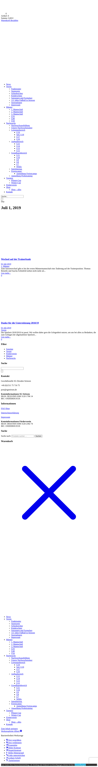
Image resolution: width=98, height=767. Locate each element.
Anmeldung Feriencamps (26, 173)
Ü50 (13, 121)
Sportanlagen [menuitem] (16, 635)
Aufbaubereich (17, 141)
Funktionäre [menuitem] (16, 621)
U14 (18, 146)
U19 (18, 132)
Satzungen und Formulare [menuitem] (21, 630)
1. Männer (5, 266)
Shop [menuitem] (8, 720)
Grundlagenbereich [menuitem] (19, 685)
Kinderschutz (16, 96)
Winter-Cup (16, 183)
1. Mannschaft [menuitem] (17, 642)
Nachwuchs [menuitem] (11, 656)
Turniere (9, 178)
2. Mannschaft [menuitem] (17, 644)
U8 (17, 162)
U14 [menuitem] (18, 678)
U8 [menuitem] (17, 694)
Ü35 (13, 116)
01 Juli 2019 (6, 264)
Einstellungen (80, 765)
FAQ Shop (5, 408)
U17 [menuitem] (18, 669)
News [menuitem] (8, 617)
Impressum (15, 105)
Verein (8, 86)
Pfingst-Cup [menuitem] (16, 713)
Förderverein (11, 185)
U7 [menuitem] (17, 697)
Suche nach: (6, 436)
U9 (17, 160)
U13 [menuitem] (18, 681)
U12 (18, 151)
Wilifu (19, 167)
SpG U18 (20, 135)
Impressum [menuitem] (15, 637)
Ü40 (13, 119)
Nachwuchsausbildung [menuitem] (20, 658)
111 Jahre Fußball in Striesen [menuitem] (23, 633)
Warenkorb (6, 20)
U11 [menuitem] (18, 688)
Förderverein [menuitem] (11, 717)
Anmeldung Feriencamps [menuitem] (26, 706)
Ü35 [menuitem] (13, 649)
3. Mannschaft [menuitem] (17, 646)
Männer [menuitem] (9, 640)
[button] (11, 731)
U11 (18, 155)
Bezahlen (14, 20)
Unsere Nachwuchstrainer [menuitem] (21, 660)
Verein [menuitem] (8, 619)
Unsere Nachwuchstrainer (21, 128)
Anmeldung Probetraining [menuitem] (22, 708)
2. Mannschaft (17, 112)
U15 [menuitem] (18, 676)
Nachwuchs (11, 123)
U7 (17, 164)
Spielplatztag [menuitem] (16, 701)
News (8, 84)
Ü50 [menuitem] (13, 653)
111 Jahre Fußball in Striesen (23, 100)
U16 (18, 139)
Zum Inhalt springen (9, 729)
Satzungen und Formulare (21, 98)
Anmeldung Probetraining (22, 176)
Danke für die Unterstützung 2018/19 (20, 323)
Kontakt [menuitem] (9, 724)
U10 (18, 157)
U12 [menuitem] (18, 683)
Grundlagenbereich (19, 153)
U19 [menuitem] (18, 665)
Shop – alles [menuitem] (16, 722)
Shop (8, 187)
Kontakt (9, 192)
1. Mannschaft (17, 109)
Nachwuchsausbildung (20, 125)
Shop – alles (16, 190)
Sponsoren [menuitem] (15, 624)
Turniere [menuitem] (9, 711)
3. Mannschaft (17, 114)
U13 (18, 148)
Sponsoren (15, 91)
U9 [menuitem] (17, 692)
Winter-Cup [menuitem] (16, 715)
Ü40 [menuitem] (13, 651)
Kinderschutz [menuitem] (16, 628)
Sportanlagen (16, 103)
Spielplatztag (16, 169)
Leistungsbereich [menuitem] (18, 662)
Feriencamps (16, 171)
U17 (18, 137)
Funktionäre (16, 89)
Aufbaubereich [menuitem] (17, 674)
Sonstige (9, 349)
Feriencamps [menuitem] (16, 704)
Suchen (38, 436)
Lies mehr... (6, 273)
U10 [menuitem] (18, 690)
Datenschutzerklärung (10, 413)
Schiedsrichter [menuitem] (17, 626)
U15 (18, 144)
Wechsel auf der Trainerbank (16, 259)
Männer (9, 107)
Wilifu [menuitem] (19, 699)
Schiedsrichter (17, 93)
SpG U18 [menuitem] (20, 667)
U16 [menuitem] (18, 672)
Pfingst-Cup (16, 180)
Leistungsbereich (18, 130)
